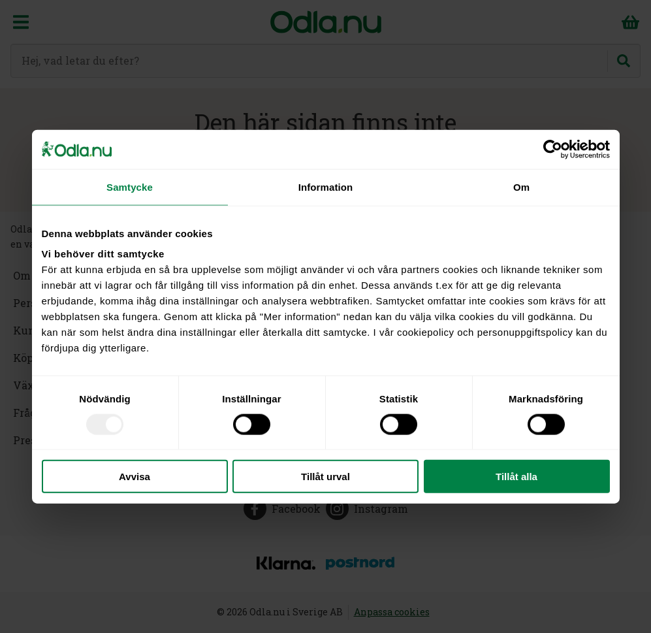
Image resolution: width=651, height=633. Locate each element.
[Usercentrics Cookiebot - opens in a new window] (553, 149)
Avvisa (134, 476)
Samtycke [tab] (129, 186)
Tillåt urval (325, 476)
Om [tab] (521, 186)
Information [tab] (325, 186)
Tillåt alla (516, 476)
